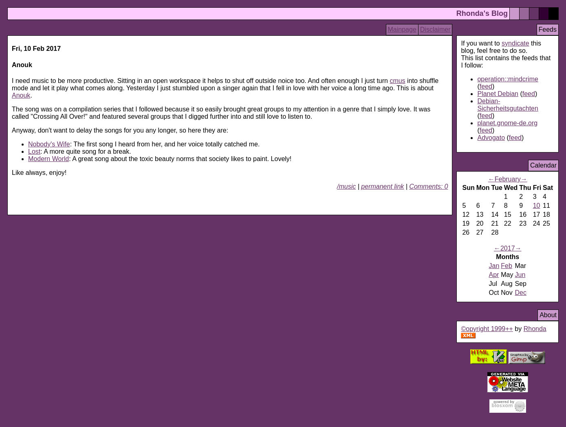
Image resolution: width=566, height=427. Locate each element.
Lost (34, 151)
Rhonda (535, 328)
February (508, 179)
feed (486, 86)
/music (346, 186)
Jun (520, 274)
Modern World (48, 158)
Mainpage (402, 29)
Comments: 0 (428, 186)
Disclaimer (435, 29)
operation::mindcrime (507, 79)
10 (536, 205)
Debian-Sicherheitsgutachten (507, 105)
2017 (507, 248)
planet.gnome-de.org (507, 123)
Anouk (21, 95)
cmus (397, 80)
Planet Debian (497, 93)
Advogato (491, 137)
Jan (494, 265)
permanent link (382, 186)
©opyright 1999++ (487, 328)
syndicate (515, 43)
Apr (494, 274)
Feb (506, 265)
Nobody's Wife (49, 144)
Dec (520, 292)
